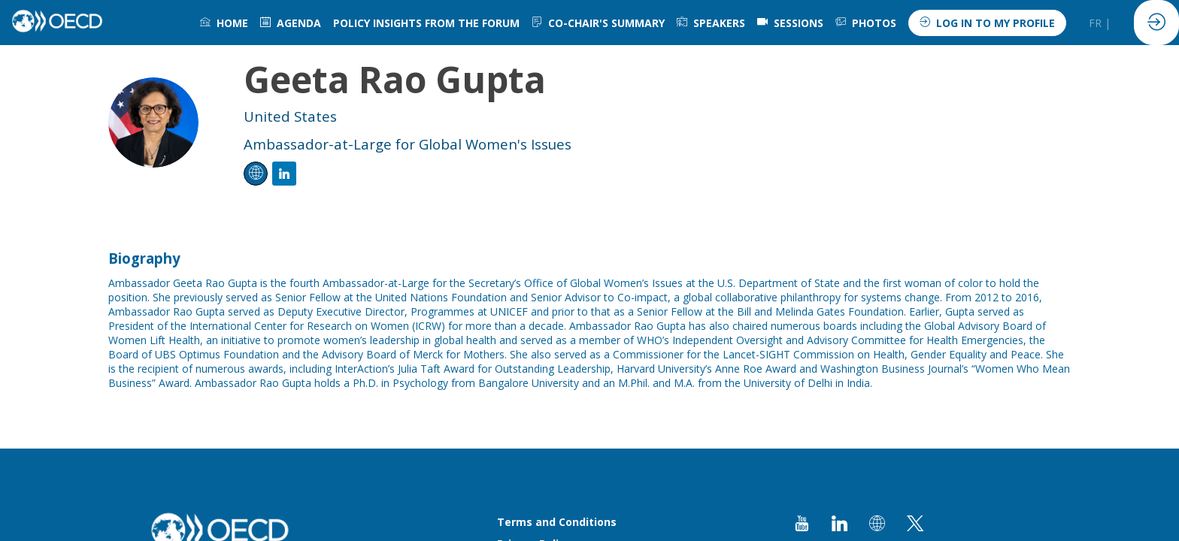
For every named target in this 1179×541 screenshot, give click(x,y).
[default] (790, 22)
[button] (987, 23)
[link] (224, 22)
